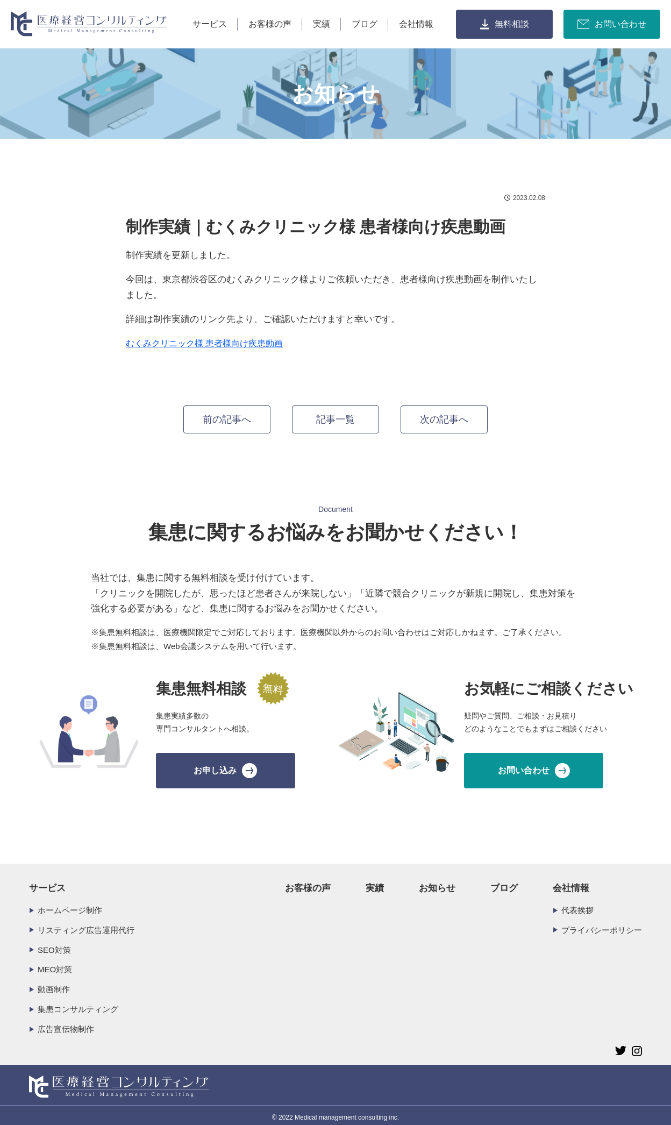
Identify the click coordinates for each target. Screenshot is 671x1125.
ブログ (364, 24)
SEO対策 (54, 945)
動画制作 (54, 984)
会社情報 (416, 24)
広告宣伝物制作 (66, 1024)
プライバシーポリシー (601, 925)
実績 (321, 24)
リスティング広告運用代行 (86, 925)
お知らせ (437, 883)
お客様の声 (269, 24)
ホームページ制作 (70, 905)
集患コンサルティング (78, 1004)
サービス (209, 24)
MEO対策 (55, 964)
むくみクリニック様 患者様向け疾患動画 (204, 343)
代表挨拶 (577, 905)
